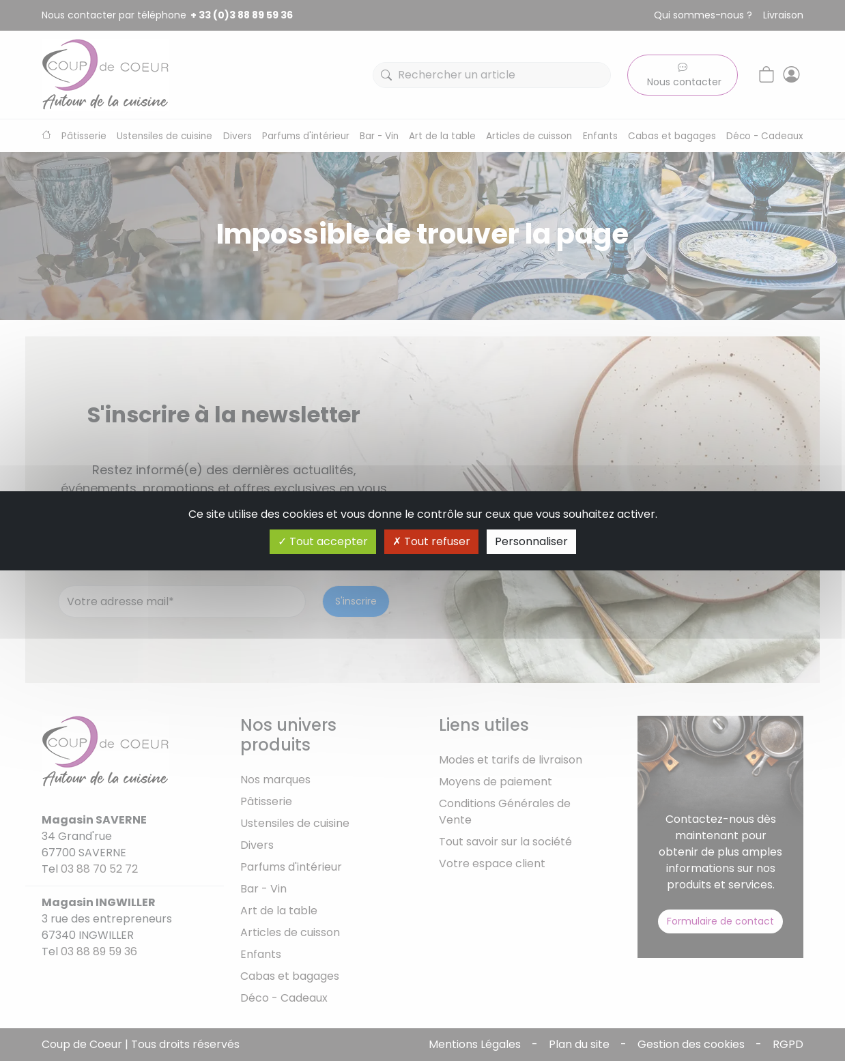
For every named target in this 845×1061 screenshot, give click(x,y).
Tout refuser (431, 541)
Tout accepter (323, 541)
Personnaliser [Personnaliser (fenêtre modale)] (531, 541)
